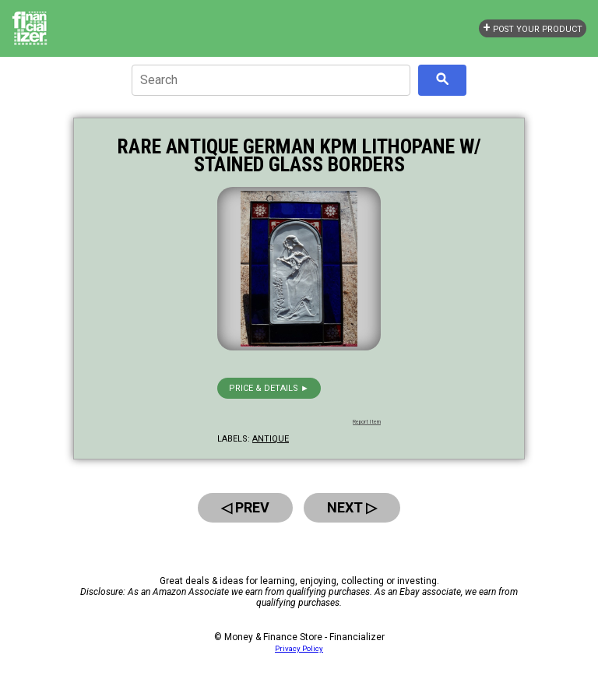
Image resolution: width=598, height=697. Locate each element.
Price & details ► (269, 388)
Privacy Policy (299, 648)
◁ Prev (245, 507)
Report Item (367, 422)
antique (270, 439)
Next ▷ (352, 507)
